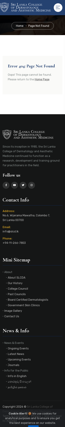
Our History (15, 283)
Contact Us (11, 316)
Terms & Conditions (15, 416)
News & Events (14, 343)
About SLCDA (16, 277)
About (8, 272)
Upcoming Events (19, 359)
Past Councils (17, 294)
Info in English (17, 376)
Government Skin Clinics (24, 305)
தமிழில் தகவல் (17, 387)
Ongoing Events (18, 348)
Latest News (16, 354)
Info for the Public (16, 370)
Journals (13, 365)
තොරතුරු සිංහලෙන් (19, 381)
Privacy (36, 416)
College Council (18, 288)
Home (19, 25)
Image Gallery (13, 310)
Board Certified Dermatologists (28, 299)
